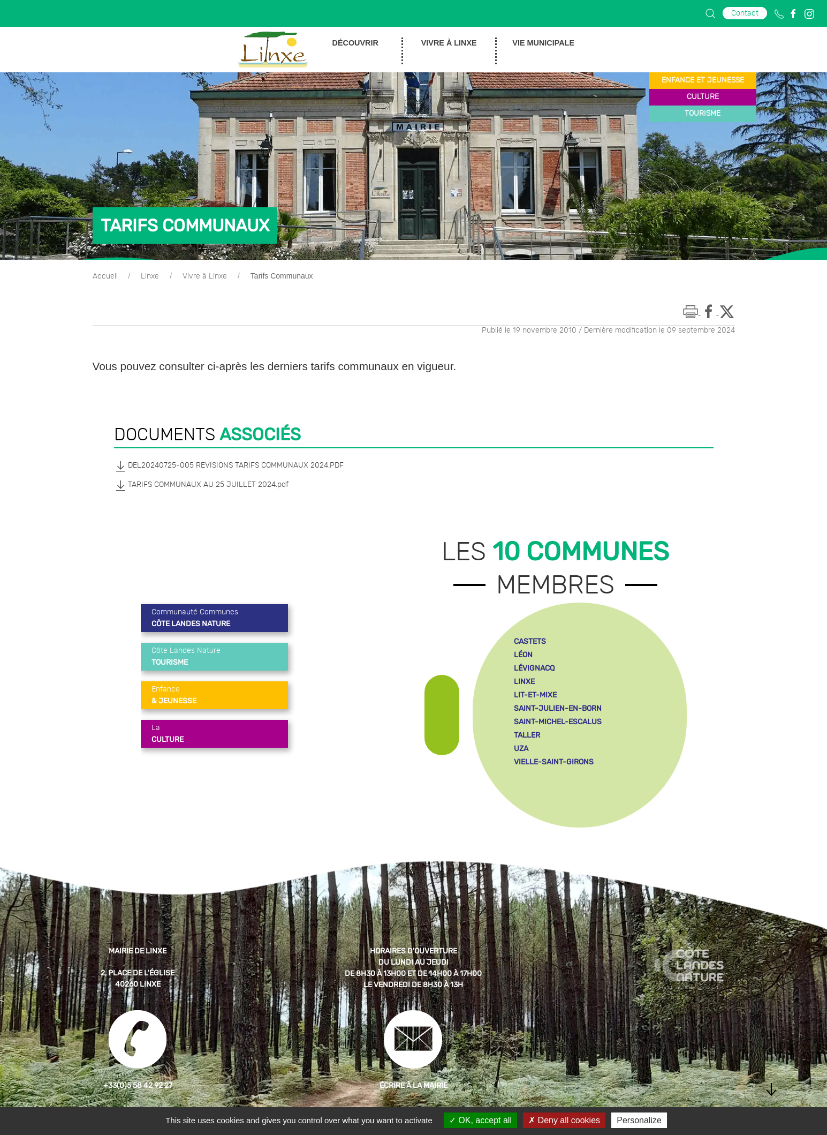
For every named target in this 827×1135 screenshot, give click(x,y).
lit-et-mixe (535, 695)
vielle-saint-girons (554, 761)
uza (521, 748)
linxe (524, 681)
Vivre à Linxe (205, 276)
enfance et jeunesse (703, 80)
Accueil (105, 276)
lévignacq (534, 668)
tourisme (702, 113)
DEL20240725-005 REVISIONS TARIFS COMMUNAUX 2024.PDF (229, 466)
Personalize (639, 1120)
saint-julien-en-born (558, 708)
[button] (710, 13)
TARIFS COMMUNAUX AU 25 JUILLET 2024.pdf (201, 485)
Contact (744, 13)
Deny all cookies (564, 1120)
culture (703, 97)
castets (530, 641)
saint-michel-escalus (558, 721)
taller (527, 735)
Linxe (150, 276)
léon (523, 654)
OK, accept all (480, 1120)
